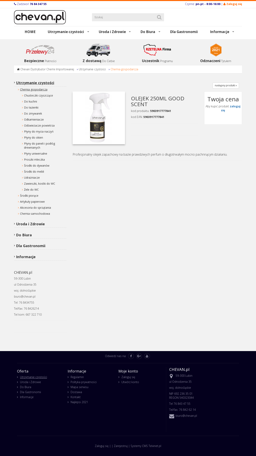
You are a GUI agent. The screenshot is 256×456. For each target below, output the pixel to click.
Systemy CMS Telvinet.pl (146, 446)
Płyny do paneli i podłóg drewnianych (39, 145)
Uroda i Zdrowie (112, 31)
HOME (30, 31)
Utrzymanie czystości (66, 31)
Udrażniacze (32, 177)
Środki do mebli (34, 171)
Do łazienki (31, 107)
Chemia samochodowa (35, 213)
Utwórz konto (130, 382)
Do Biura (147, 31)
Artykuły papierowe (32, 201)
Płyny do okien (33, 137)
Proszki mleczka (34, 159)
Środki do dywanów (36, 165)
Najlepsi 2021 (79, 402)
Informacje (219, 31)
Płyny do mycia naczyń (39, 131)
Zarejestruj (121, 446)
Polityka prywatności (84, 382)
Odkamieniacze (34, 119)
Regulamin (77, 377)
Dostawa (76, 392)
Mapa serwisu (79, 387)
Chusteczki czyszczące (38, 95)
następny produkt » (226, 85)
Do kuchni (30, 101)
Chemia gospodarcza (124, 69)
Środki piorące (29, 195)
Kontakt (76, 397)
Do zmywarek (33, 113)
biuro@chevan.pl (186, 416)
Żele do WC (31, 189)
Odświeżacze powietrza (39, 125)
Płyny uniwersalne (35, 153)
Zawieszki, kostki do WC (39, 183)
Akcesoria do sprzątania (35, 207)
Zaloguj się (128, 377)
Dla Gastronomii (184, 31)
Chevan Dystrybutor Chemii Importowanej (47, 69)
